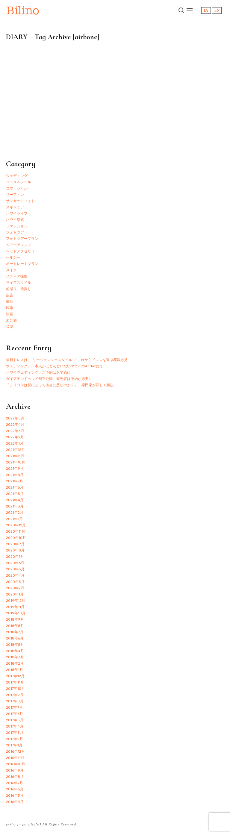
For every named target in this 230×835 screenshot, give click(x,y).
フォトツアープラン (22, 239)
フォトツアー (17, 232)
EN (217, 10)
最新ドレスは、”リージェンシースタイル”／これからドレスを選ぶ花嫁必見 (67, 360)
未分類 (11, 320)
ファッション (17, 226)
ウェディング (17, 176)
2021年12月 (15, 450)
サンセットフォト (20, 201)
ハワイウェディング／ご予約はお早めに (38, 372)
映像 (9, 308)
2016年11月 (15, 758)
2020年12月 (16, 525)
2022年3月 (15, 431)
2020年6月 (15, 563)
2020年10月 (16, 538)
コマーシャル (17, 188)
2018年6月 (15, 638)
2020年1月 (15, 594)
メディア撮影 (17, 276)
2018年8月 (15, 626)
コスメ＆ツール (18, 182)
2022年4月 (15, 424)
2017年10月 (15, 689)
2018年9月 (15, 619)
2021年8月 (15, 475)
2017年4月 (14, 726)
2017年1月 (14, 745)
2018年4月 (15, 651)
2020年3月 (15, 582)
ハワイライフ (17, 213)
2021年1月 (14, 519)
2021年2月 (14, 512)
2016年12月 (15, 751)
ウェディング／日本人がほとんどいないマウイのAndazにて (54, 366)
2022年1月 (14, 443)
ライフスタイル (18, 283)
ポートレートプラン (22, 264)
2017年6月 (14, 714)
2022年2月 (15, 437)
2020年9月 (15, 544)
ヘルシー (13, 257)
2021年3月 (15, 506)
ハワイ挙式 (15, 220)
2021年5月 (15, 494)
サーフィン (15, 195)
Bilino (22, 10)
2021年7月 (14, 481)
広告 (9, 295)
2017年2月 (14, 739)
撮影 (9, 301)
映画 (9, 314)
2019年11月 (15, 607)
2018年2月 (15, 663)
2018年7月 (14, 632)
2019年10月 (15, 613)
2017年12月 (15, 676)
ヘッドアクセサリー (22, 251)
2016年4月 (15, 802)
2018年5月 (15, 644)
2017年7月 (14, 707)
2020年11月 (15, 531)
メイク (11, 270)
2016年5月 (15, 795)
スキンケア (15, 207)
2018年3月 (15, 657)
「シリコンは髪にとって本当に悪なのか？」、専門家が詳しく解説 (60, 385)
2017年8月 (14, 701)
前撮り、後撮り (18, 289)
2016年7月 (14, 783)
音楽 (9, 327)
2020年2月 (15, 588)
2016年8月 (15, 777)
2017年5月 (14, 720)
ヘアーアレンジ (18, 245)
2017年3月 (14, 733)
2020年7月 (15, 556)
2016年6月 (14, 789)
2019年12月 (15, 600)
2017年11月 (15, 682)
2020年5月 (15, 569)
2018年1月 (14, 670)
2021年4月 (15, 500)
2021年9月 (15, 468)
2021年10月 (15, 462)
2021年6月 (14, 487)
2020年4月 (15, 575)
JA (206, 10)
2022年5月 (15, 418)
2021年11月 (15, 456)
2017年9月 (14, 695)
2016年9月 (15, 770)
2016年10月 (15, 764)
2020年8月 (15, 550)
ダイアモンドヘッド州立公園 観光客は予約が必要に (49, 379)
